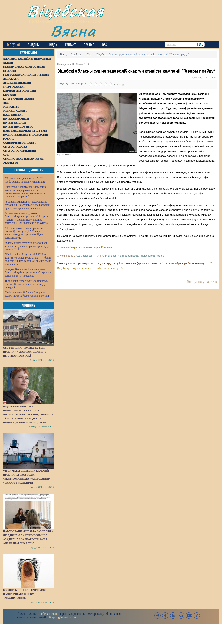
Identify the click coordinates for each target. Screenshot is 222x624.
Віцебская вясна (47, 613)
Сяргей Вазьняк (111, 255)
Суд (78, 255)
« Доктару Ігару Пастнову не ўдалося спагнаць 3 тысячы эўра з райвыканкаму (151, 263)
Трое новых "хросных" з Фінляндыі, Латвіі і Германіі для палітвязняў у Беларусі (26, 284)
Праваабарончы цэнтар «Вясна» (85, 247)
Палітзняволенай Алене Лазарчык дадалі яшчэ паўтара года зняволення (27, 294)
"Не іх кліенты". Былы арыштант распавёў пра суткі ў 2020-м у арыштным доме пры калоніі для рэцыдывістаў (24, 233)
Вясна (73, 31)
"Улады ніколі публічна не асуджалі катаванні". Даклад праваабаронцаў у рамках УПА (27, 246)
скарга (160, 255)
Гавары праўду (130, 255)
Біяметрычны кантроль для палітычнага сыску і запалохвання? (24, 593)
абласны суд (148, 255)
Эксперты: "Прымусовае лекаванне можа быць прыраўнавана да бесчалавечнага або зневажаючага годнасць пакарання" (25, 191)
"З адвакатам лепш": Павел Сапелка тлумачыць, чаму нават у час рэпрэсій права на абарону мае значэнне (27, 205)
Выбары (87, 255)
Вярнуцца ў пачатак (202, 282)
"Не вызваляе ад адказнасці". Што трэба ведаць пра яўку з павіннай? (25, 180)
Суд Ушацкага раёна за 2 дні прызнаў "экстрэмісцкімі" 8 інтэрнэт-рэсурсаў (24, 351)
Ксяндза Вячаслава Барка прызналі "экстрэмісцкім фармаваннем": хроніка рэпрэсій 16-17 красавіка (28, 272)
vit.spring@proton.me (62, 617)
